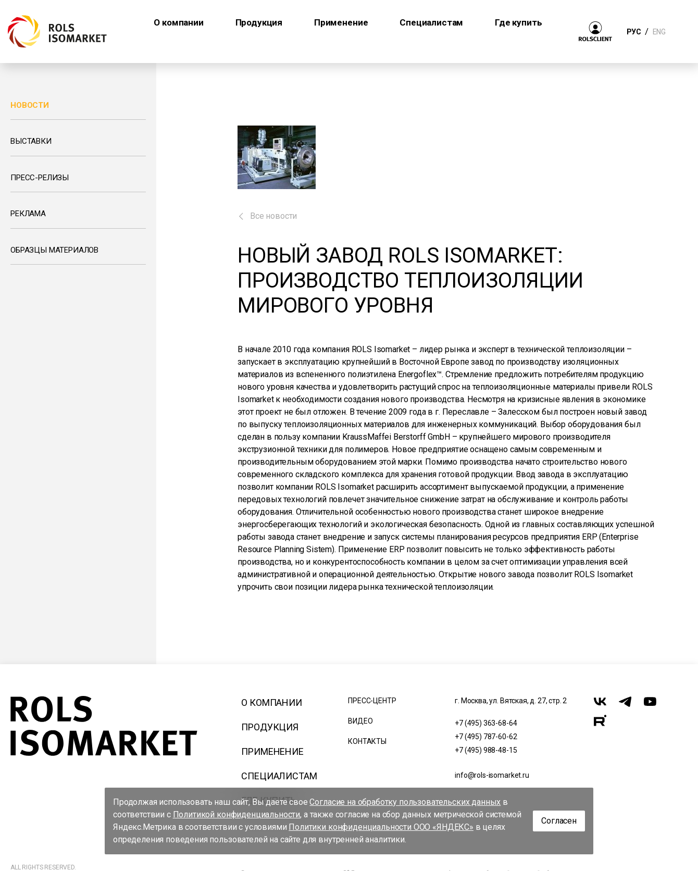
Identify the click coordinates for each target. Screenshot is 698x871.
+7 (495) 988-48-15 (486, 750)
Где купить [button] (518, 22)
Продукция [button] (259, 22)
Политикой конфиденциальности (237, 814)
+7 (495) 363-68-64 (486, 723)
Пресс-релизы (39, 177)
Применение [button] (341, 22)
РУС (634, 32)
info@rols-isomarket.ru (492, 775)
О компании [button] (178, 22)
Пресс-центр (372, 700)
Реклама (28, 213)
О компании (271, 702)
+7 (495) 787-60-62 (486, 736)
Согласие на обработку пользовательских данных (405, 802)
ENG (659, 32)
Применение (272, 751)
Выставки (31, 141)
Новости (29, 105)
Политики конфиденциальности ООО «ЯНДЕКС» (381, 827)
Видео (360, 721)
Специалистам (279, 775)
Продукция (269, 726)
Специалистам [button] (431, 22)
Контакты (367, 741)
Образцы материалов (54, 250)
